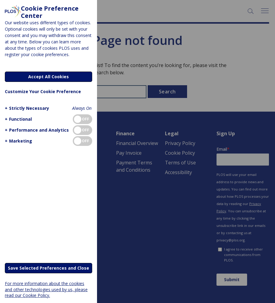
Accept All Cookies (48, 76)
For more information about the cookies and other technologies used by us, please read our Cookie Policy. (46, 289)
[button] (26, 108)
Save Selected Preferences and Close (48, 268)
